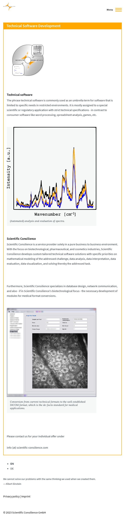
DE (12, 468)
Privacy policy (11, 496)
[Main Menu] (113, 9)
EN (12, 463)
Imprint (25, 496)
